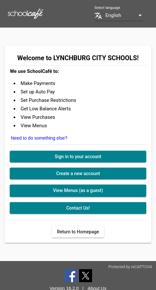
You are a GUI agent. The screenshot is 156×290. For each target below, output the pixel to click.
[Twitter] (85, 275)
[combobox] (124, 15)
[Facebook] (70, 275)
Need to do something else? (39, 138)
